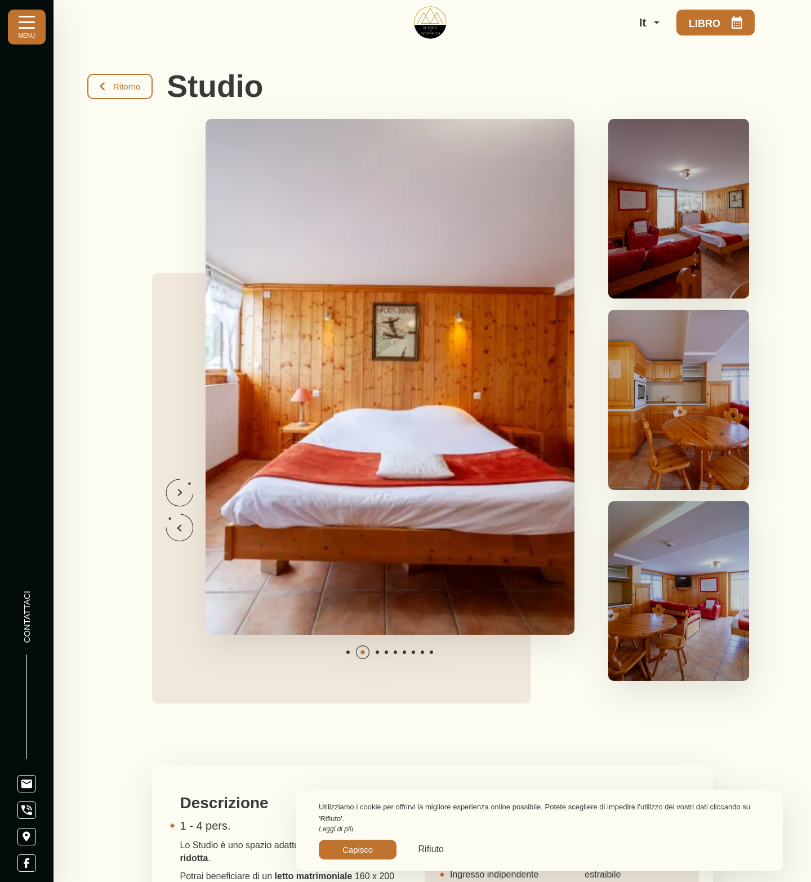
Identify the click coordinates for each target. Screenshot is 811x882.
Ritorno (120, 86)
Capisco (357, 849)
